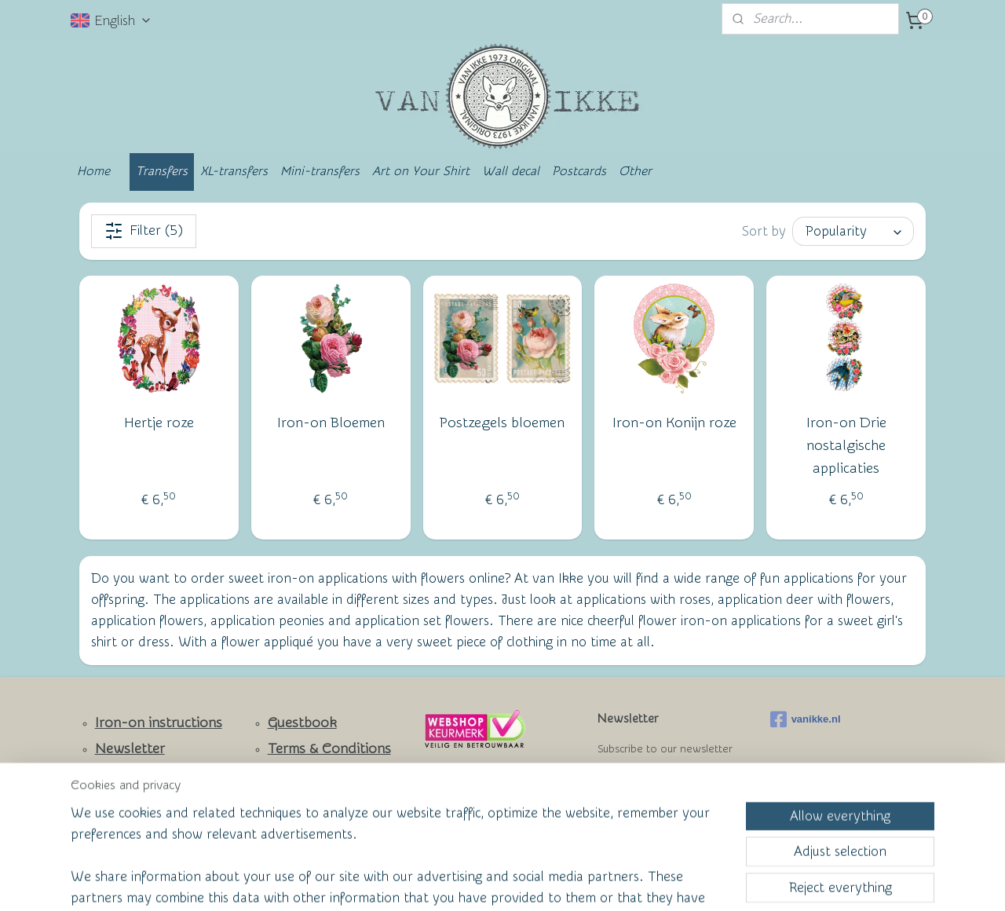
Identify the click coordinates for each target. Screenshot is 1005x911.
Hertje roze (159, 423)
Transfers (162, 171)
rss (471, 882)
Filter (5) (143, 230)
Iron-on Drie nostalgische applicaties (846, 446)
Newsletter (130, 749)
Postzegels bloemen (502, 423)
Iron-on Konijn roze (674, 423)
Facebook (126, 802)
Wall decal (510, 171)
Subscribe (637, 788)
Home (93, 171)
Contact (120, 775)
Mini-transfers (320, 171)
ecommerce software (527, 882)
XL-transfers (234, 171)
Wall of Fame (299, 774)
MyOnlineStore (654, 882)
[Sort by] (853, 231)
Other (635, 171)
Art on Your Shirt (421, 171)
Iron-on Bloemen (331, 423)
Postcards (579, 171)
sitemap (442, 882)
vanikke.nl (805, 719)
